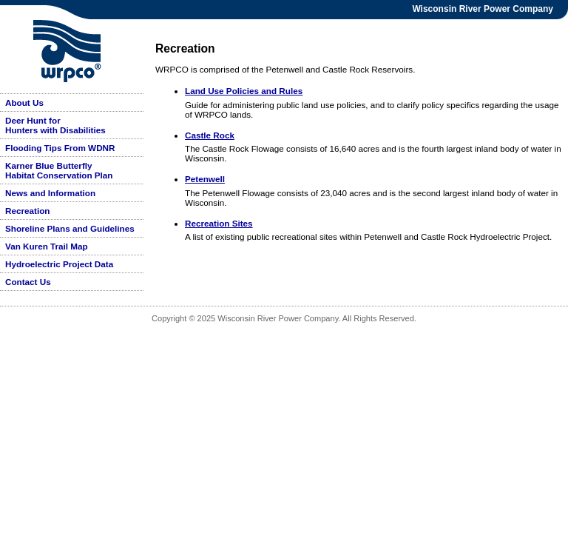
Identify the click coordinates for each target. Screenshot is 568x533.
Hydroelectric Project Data (59, 264)
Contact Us (28, 281)
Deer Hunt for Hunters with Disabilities (55, 125)
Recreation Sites (219, 223)
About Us (24, 102)
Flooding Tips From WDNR (60, 147)
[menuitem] (71, 103)
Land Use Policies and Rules (243, 90)
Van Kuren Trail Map (46, 246)
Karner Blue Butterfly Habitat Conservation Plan (58, 170)
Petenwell (205, 179)
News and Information (50, 193)
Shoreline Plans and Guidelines (70, 228)
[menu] (71, 192)
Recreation (27, 210)
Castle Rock (209, 135)
